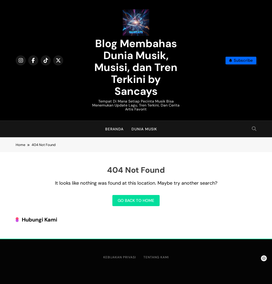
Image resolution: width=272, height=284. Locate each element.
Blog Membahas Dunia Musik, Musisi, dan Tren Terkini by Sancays (135, 67)
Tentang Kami (156, 257)
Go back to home (136, 200)
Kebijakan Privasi (119, 257)
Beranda (114, 129)
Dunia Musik (144, 129)
